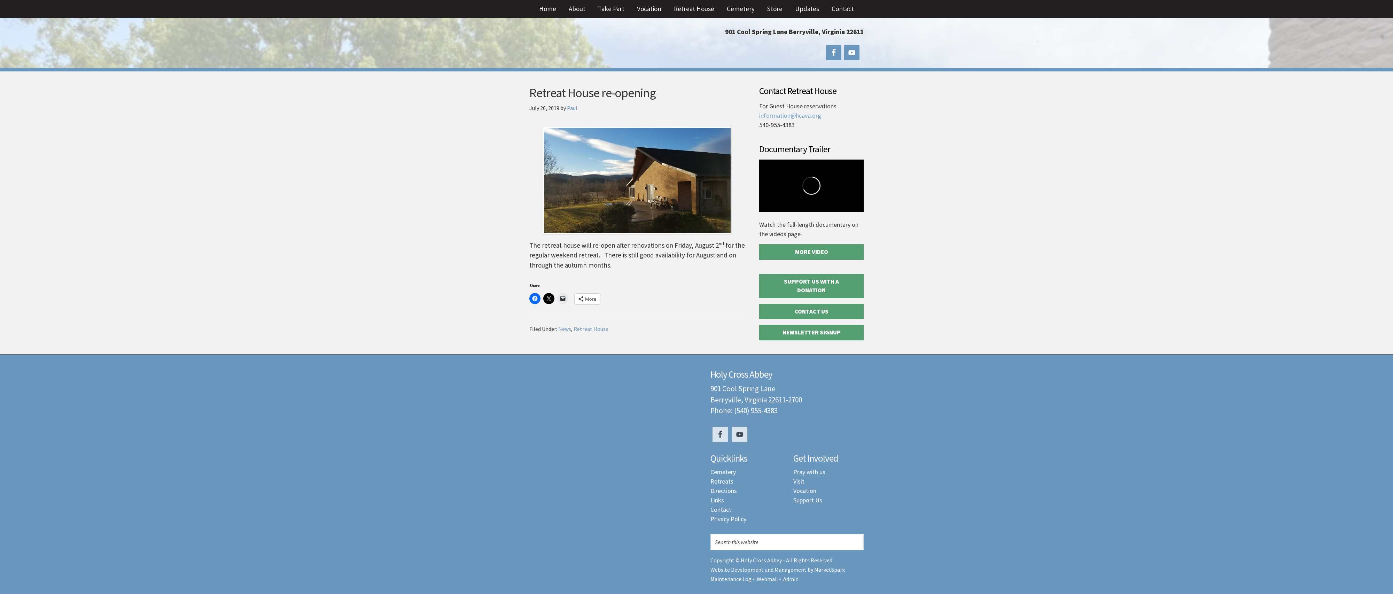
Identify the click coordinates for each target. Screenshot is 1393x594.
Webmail (767, 579)
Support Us (807, 500)
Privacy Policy (728, 519)
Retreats (721, 481)
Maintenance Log (731, 579)
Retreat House (591, 328)
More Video (811, 252)
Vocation (804, 491)
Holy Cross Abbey (599, 45)
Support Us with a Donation (811, 286)
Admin (791, 579)
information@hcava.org (790, 115)
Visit (798, 481)
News (564, 328)
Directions (723, 491)
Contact (720, 510)
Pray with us (809, 472)
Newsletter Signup (812, 332)
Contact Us (811, 311)
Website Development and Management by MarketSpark (777, 569)
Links (717, 500)
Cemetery (723, 472)
